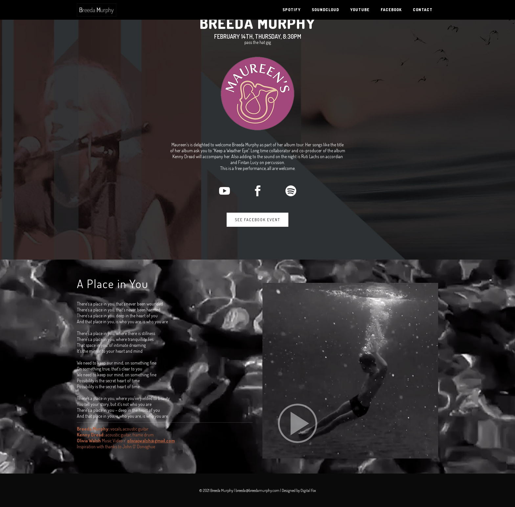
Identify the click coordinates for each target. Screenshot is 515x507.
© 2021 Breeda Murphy (216, 490)
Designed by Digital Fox (299, 490)
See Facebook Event (257, 219)
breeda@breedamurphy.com (257, 490)
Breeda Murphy (258, 23)
